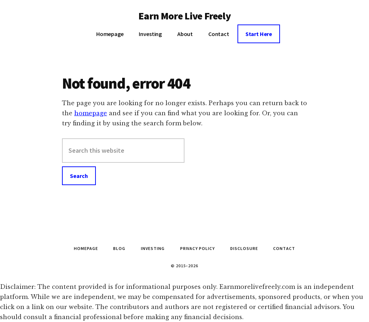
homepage (90, 113)
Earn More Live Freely (184, 15)
